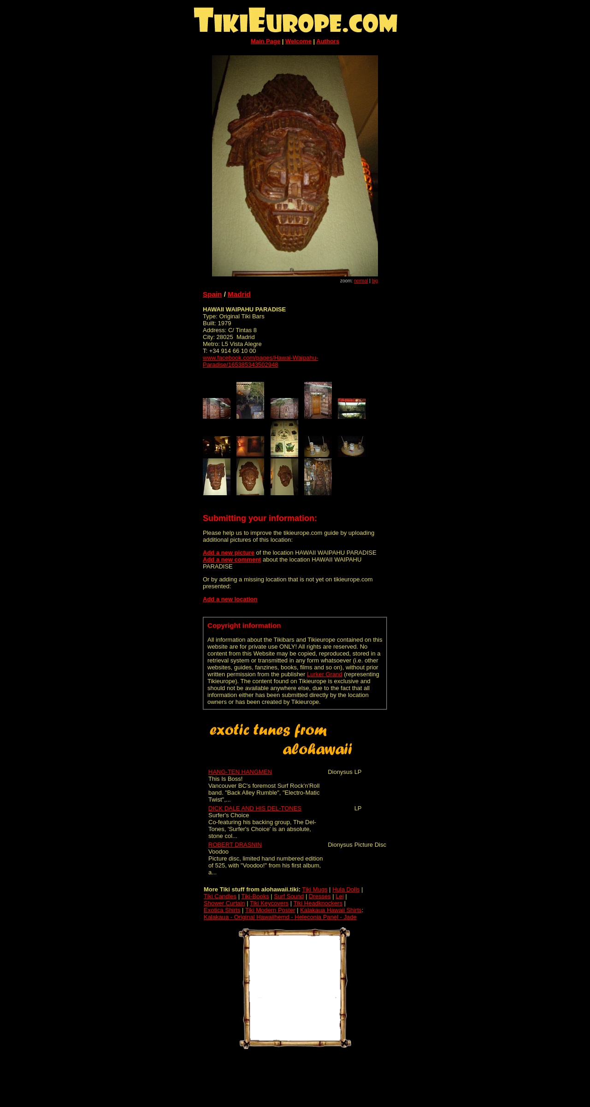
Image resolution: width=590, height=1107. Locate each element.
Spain (212, 294)
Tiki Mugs (314, 889)
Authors (327, 41)
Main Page (265, 41)
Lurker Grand (324, 674)
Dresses (320, 896)
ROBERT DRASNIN (235, 844)
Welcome (298, 41)
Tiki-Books (255, 896)
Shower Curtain (224, 903)
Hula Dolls (346, 889)
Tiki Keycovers (269, 903)
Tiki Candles (220, 896)
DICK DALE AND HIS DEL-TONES (254, 808)
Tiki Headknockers (317, 903)
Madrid (239, 294)
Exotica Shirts (222, 910)
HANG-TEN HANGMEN (240, 771)
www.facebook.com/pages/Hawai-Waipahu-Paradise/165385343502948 (260, 361)
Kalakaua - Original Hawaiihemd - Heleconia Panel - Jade (280, 917)
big (375, 280)
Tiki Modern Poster (270, 910)
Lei (339, 896)
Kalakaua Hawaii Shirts (331, 910)
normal (361, 280)
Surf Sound (289, 896)
